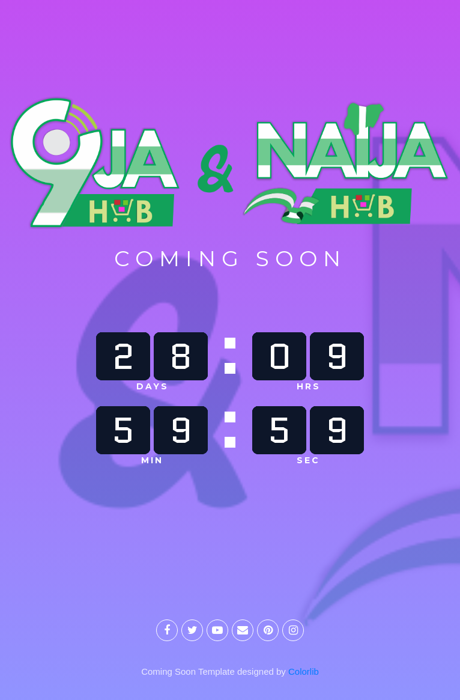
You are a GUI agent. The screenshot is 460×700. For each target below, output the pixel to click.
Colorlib (303, 671)
